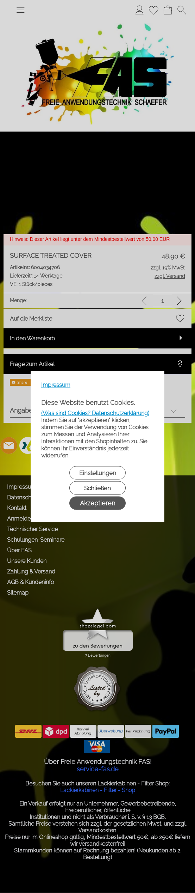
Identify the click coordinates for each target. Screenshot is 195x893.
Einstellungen (97, 472)
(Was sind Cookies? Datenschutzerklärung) (95, 413)
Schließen (97, 488)
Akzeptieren (97, 503)
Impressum (55, 385)
